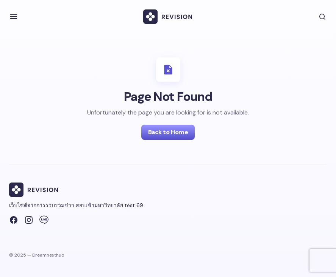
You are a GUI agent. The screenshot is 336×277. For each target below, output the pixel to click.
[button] (13, 16)
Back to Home (168, 132)
